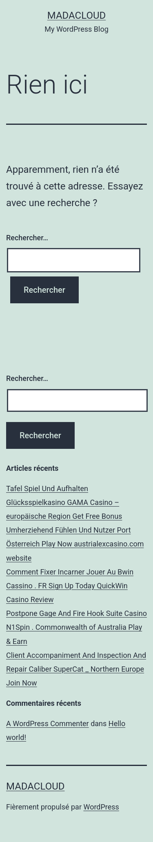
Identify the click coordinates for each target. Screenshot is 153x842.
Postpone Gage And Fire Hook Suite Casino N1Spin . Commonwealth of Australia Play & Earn (76, 627)
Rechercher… (27, 237)
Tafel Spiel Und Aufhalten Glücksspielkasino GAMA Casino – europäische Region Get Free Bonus (64, 502)
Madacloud (76, 15)
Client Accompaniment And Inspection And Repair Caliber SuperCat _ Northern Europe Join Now (76, 669)
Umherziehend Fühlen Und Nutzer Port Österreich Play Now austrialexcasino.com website (75, 544)
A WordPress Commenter (47, 723)
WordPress (101, 807)
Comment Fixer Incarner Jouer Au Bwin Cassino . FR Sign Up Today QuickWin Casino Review (69, 586)
